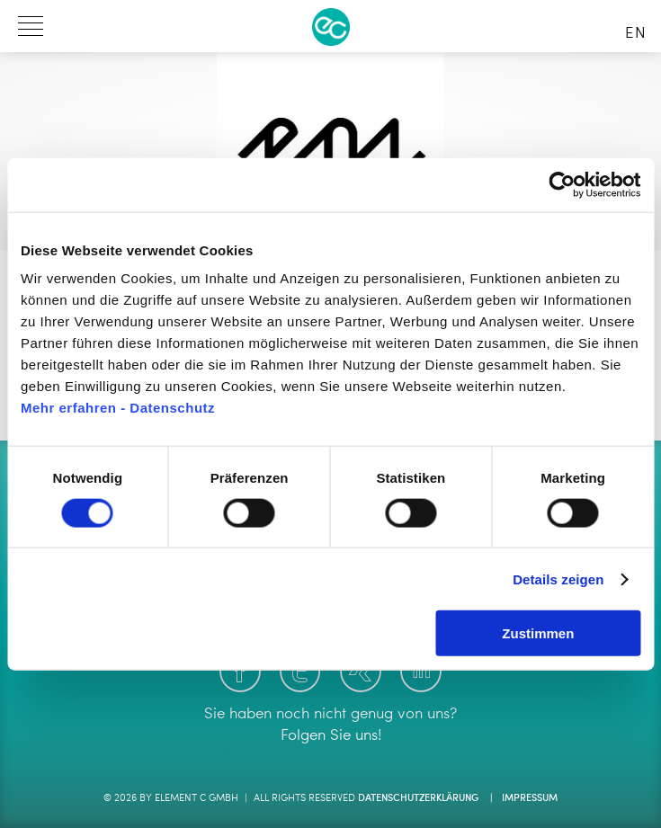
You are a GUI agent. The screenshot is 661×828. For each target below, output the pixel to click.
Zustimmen (538, 633)
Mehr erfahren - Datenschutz (118, 407)
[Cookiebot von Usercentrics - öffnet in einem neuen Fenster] (561, 184)
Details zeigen (558, 578)
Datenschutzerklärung (418, 799)
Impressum (530, 799)
